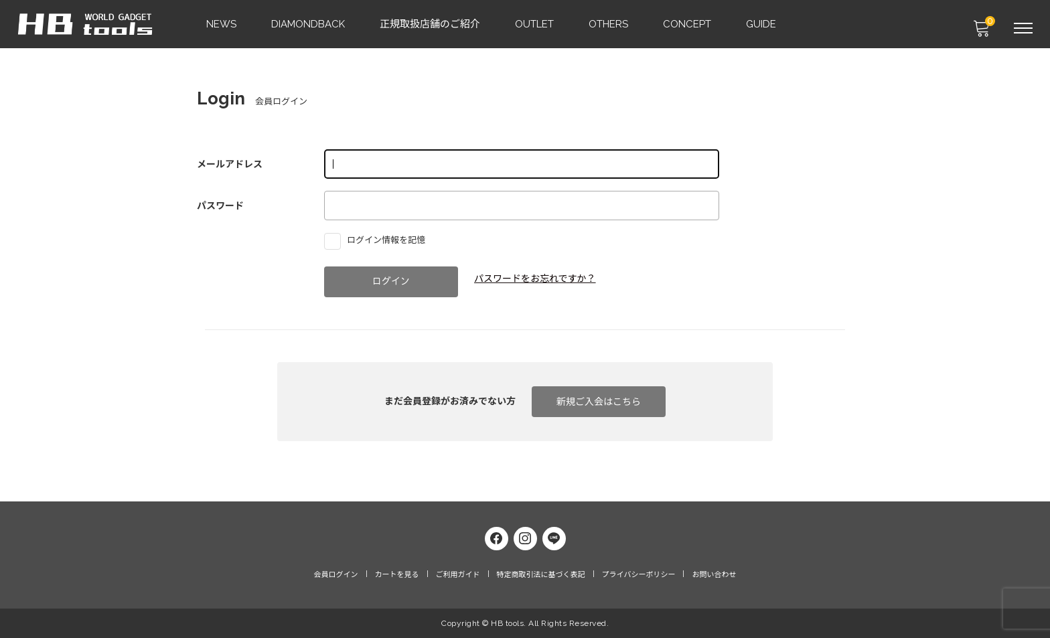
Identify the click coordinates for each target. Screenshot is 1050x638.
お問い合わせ (714, 574)
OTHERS (609, 24)
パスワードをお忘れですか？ (535, 278)
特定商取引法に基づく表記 (541, 574)
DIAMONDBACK (309, 24)
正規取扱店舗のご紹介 (430, 24)
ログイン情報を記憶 (378, 239)
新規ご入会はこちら (598, 401)
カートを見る (397, 574)
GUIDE (762, 24)
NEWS (222, 24)
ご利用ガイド (458, 574)
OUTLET (535, 24)
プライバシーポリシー (639, 574)
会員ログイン (336, 574)
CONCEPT (688, 24)
